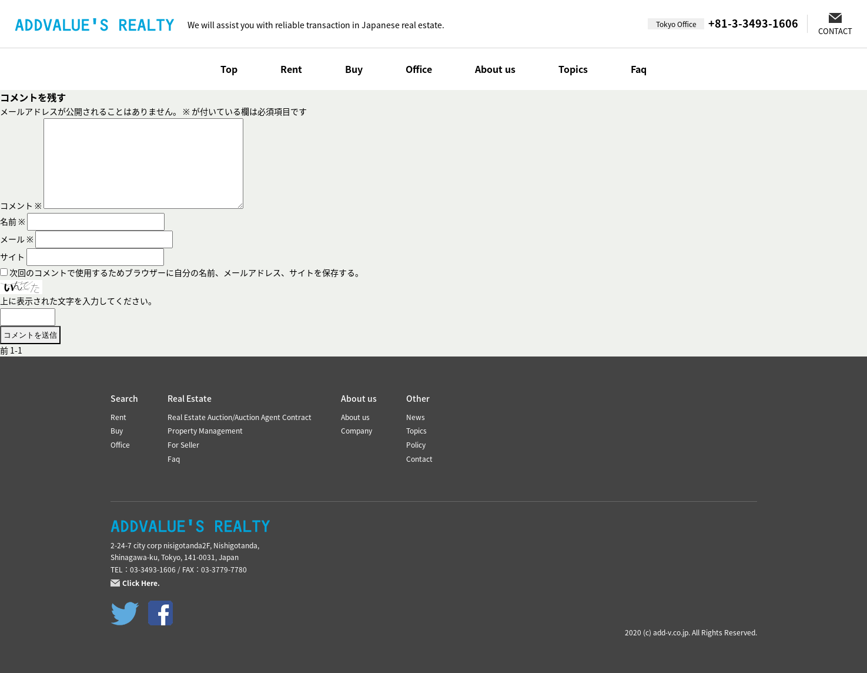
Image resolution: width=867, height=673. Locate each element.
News (415, 417)
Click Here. (141, 583)
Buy (354, 69)
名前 (12, 221)
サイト (12, 256)
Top (228, 69)
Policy (416, 444)
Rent (291, 69)
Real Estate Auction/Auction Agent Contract (240, 417)
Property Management (205, 430)
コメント (21, 205)
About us (495, 69)
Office (419, 69)
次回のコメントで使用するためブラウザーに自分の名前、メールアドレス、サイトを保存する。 (186, 272)
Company (356, 430)
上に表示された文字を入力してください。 (78, 300)
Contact (419, 459)
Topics (573, 69)
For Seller (183, 444)
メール (17, 239)
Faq (639, 69)
